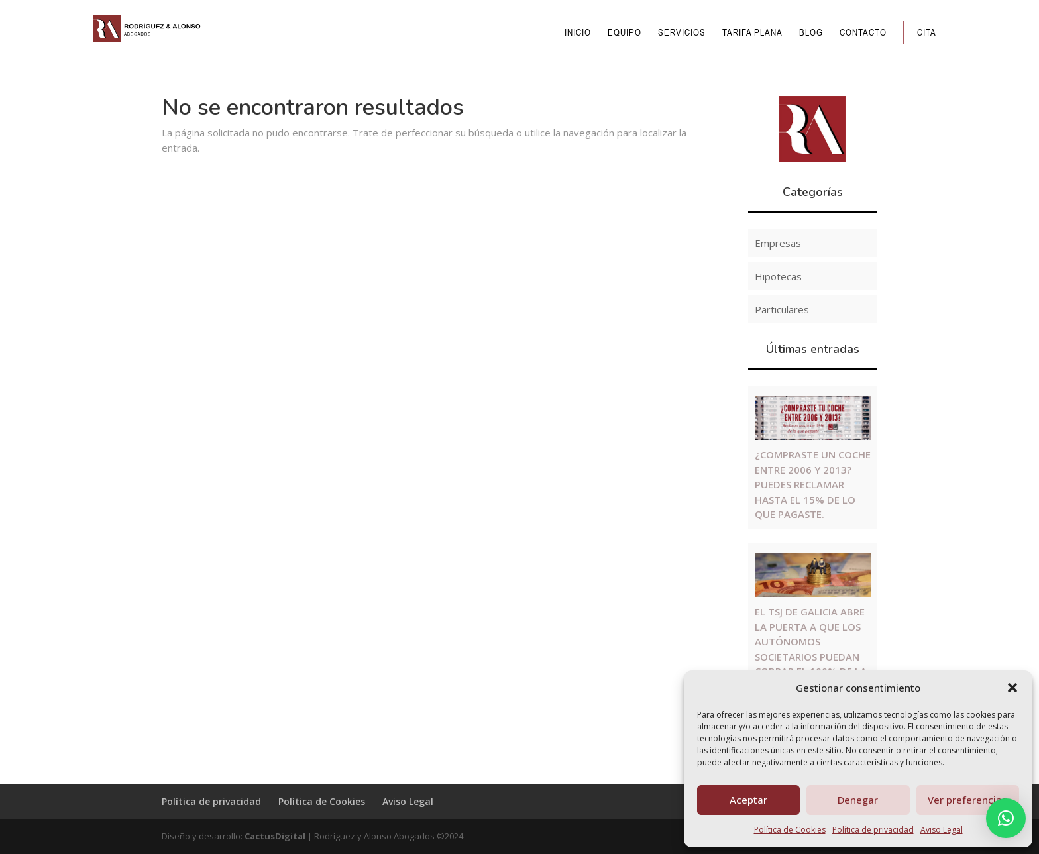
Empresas (778, 243)
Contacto (863, 33)
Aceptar (748, 799)
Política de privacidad (873, 829)
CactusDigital (275, 836)
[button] (1012, 687)
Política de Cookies (790, 829)
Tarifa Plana (752, 33)
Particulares (782, 309)
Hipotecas (778, 276)
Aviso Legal (941, 829)
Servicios (682, 33)
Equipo (624, 33)
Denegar (858, 799)
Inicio (578, 33)
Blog (811, 33)
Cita (926, 32)
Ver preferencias (967, 799)
